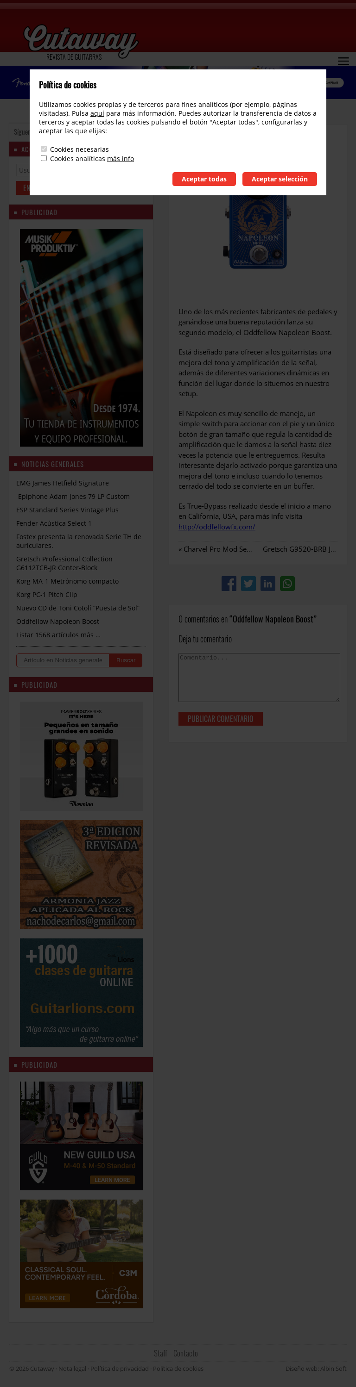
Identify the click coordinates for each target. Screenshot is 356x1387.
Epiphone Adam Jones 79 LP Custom (73, 496)
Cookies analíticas (77, 158)
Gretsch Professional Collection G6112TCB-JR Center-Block (64, 563)
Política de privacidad (119, 1368)
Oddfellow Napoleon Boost (57, 621)
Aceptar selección (280, 178)
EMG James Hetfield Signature (62, 483)
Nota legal (72, 1368)
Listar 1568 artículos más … (58, 634)
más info (120, 158)
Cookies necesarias (79, 149)
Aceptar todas (204, 178)
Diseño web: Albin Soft (316, 1368)
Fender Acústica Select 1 (54, 523)
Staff (160, 1353)
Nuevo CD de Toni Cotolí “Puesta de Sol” (78, 607)
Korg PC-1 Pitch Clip (46, 594)
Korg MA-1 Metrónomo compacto (67, 581)
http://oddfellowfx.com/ (216, 526)
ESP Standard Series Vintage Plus (67, 509)
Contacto (185, 1353)
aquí (97, 113)
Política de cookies (178, 1368)
